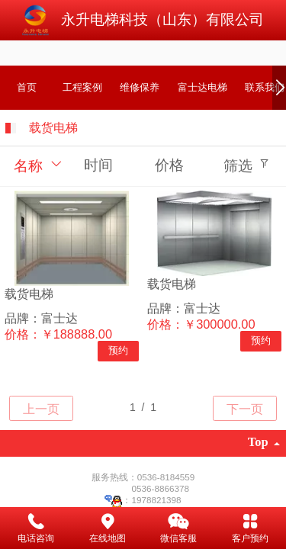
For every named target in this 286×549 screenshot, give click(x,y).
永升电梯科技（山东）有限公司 (162, 19)
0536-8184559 (166, 477)
